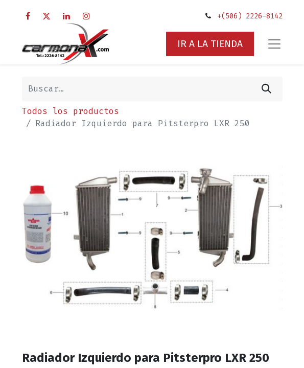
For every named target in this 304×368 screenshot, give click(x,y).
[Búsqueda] (266, 89)
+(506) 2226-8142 (250, 16)
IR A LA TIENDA (210, 44)
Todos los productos (70, 111)
